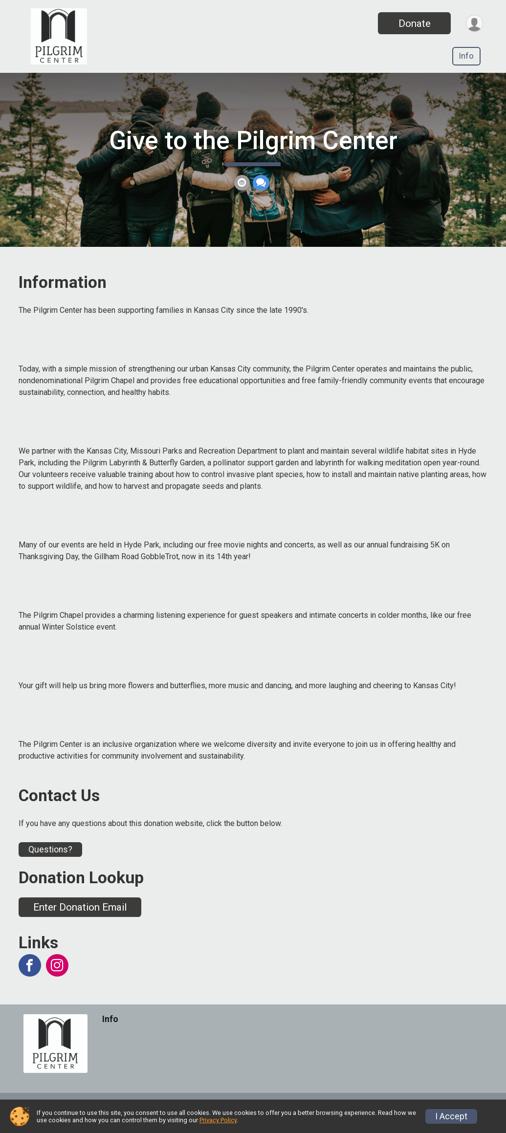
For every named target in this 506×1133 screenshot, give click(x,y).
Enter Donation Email (80, 918)
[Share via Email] (242, 188)
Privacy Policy (218, 1120)
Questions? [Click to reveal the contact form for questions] (50, 861)
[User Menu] (474, 23)
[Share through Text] (261, 188)
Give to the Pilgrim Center (253, 146)
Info (466, 56)
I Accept (451, 1116)
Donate (413, 23)
